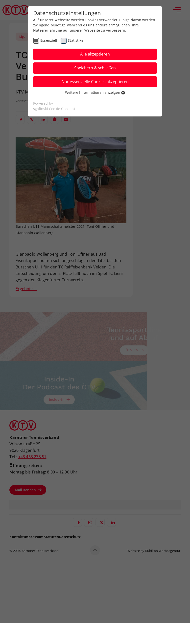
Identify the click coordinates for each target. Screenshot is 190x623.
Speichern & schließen (95, 68)
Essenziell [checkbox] (48, 40)
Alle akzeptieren (95, 54)
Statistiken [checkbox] (77, 40)
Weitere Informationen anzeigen (95, 92)
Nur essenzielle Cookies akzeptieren (95, 81)
